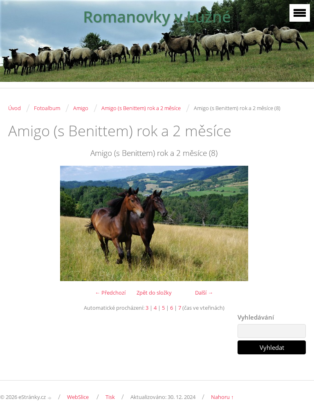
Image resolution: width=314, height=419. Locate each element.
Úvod (14, 108)
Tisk (110, 397)
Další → (204, 292)
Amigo (80, 108)
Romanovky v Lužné (157, 16)
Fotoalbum (47, 108)
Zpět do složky (154, 292)
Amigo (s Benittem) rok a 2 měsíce (141, 108)
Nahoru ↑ (222, 397)
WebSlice (78, 397)
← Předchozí (110, 292)
